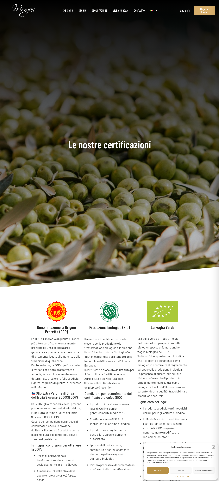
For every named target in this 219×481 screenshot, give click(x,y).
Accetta (157, 470)
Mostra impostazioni (204, 470)
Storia (82, 10)
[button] (213, 447)
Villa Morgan (120, 10)
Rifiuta (181, 470)
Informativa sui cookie (181, 476)
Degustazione (99, 10)
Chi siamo (67, 10)
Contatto (139, 10)
